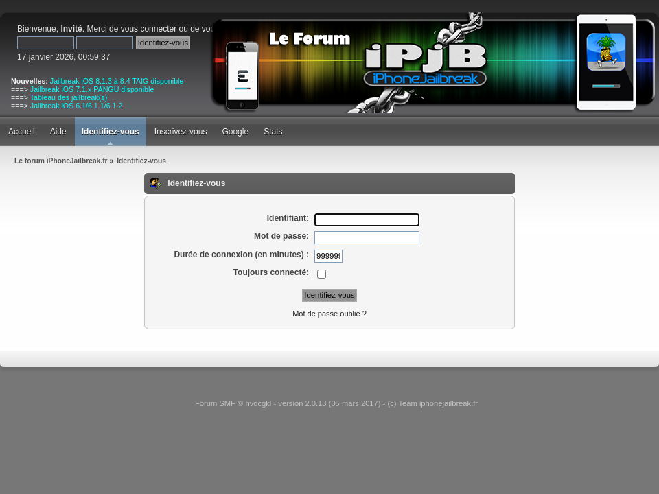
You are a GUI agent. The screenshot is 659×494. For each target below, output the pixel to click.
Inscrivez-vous (180, 132)
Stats (273, 132)
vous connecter (148, 29)
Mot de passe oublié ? (329, 313)
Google (235, 132)
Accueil (21, 132)
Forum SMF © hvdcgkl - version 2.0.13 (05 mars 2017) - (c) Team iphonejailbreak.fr (336, 403)
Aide (58, 132)
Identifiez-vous (110, 132)
